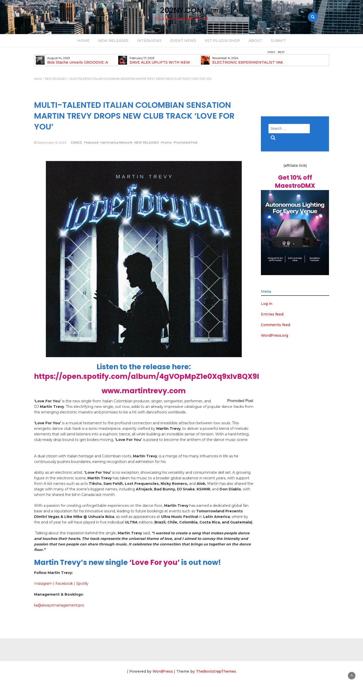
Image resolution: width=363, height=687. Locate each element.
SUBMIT (278, 40)
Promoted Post (186, 142)
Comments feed (275, 325)
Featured (91, 142)
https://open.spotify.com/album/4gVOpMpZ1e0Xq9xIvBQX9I (146, 376)
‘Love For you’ (154, 562)
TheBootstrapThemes (216, 671)
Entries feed (272, 314)
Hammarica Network (116, 142)
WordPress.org (274, 335)
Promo (166, 142)
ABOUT (255, 40)
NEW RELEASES (113, 40)
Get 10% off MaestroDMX (295, 181)
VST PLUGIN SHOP (222, 40)
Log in (266, 303)
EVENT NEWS (183, 40)
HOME (83, 40)
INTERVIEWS (149, 40)
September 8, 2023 (51, 142)
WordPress (163, 671)
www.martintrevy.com (144, 391)
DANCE (76, 142)
